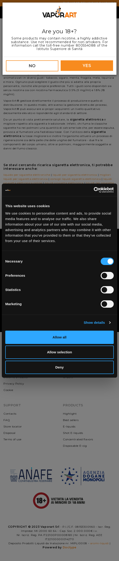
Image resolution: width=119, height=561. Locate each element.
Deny (59, 367)
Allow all (60, 337)
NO (32, 65)
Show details (94, 322)
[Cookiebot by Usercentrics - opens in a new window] (94, 190)
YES (87, 65)
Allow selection (59, 352)
